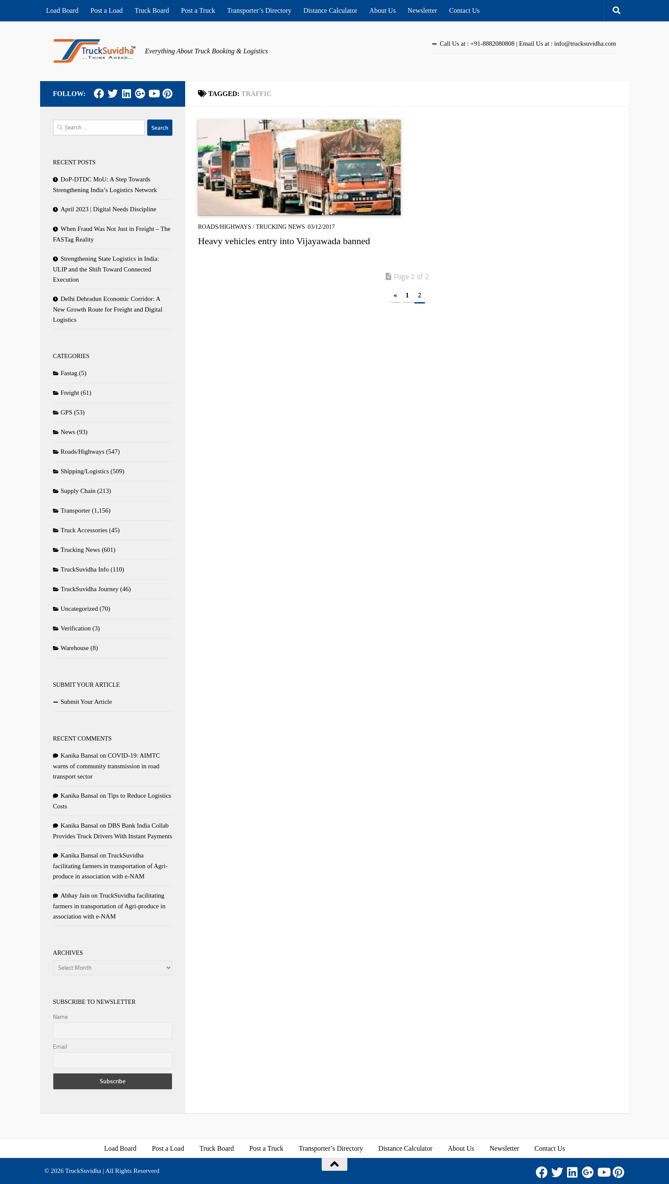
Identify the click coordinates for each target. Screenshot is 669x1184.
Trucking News (280, 227)
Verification (76, 628)
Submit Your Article (86, 701)
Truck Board (152, 10)
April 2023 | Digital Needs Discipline (108, 209)
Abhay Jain (75, 895)
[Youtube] (153, 93)
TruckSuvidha (83, 1170)
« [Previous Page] (395, 295)
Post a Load (106, 10)
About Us (382, 10)
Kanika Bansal (79, 755)
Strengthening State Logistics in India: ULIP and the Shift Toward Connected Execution (106, 269)
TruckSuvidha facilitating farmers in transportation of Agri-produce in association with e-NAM (110, 866)
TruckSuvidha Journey (90, 589)
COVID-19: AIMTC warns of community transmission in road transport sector (106, 766)
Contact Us (464, 10)
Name (60, 1017)
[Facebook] (99, 93)
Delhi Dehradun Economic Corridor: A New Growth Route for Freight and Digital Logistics (108, 309)
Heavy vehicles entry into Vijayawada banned (284, 241)
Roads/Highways (224, 227)
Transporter (75, 510)
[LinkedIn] (126, 93)
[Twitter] (113, 93)
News (68, 432)
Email (60, 1046)
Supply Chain (78, 490)
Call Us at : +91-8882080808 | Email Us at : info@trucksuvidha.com (528, 43)
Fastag (69, 373)
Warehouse (75, 647)
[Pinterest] (167, 93)
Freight (70, 392)
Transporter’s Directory (259, 10)
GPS (67, 412)
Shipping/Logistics (85, 471)
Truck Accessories (84, 530)
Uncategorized (79, 608)
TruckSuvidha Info (85, 569)
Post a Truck (198, 10)
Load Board (62, 10)
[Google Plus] (140, 93)
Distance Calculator (330, 10)
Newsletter (422, 10)
